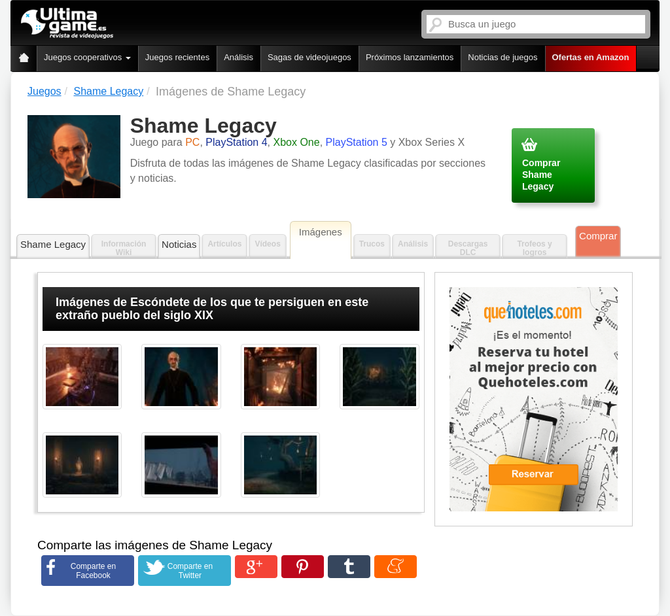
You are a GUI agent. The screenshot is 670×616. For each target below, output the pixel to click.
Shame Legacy (53, 244)
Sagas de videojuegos (309, 57)
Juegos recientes (177, 57)
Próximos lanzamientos (409, 57)
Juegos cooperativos (87, 57)
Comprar (598, 235)
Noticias (179, 244)
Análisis (238, 57)
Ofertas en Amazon (590, 57)
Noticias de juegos (502, 57)
